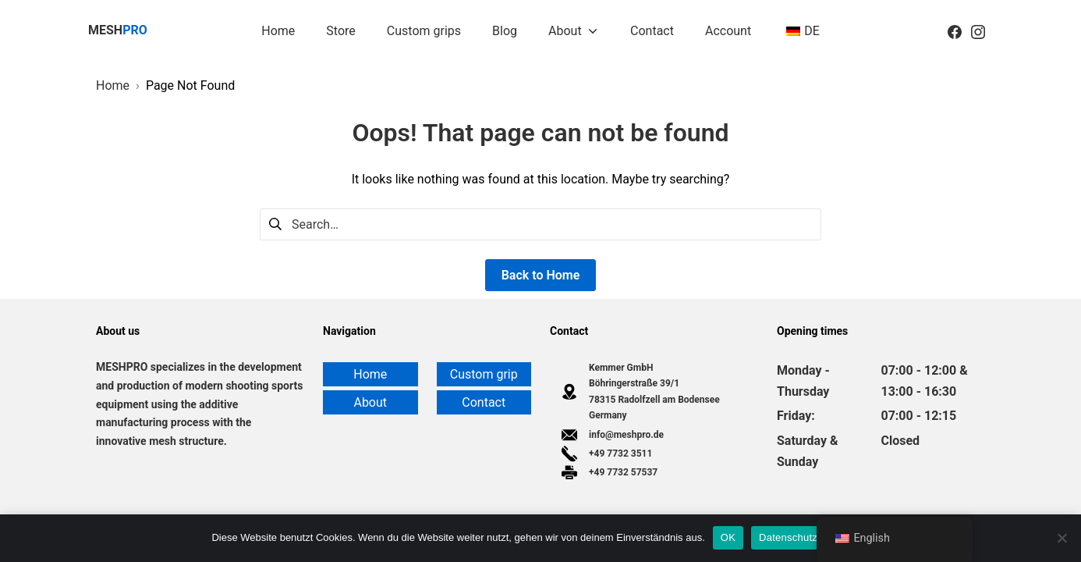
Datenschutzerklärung (810, 537)
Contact (483, 402)
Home (370, 374)
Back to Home (541, 275)
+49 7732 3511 (620, 453)
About (370, 402)
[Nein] (1061, 538)
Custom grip (484, 374)
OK (728, 537)
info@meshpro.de (626, 434)
